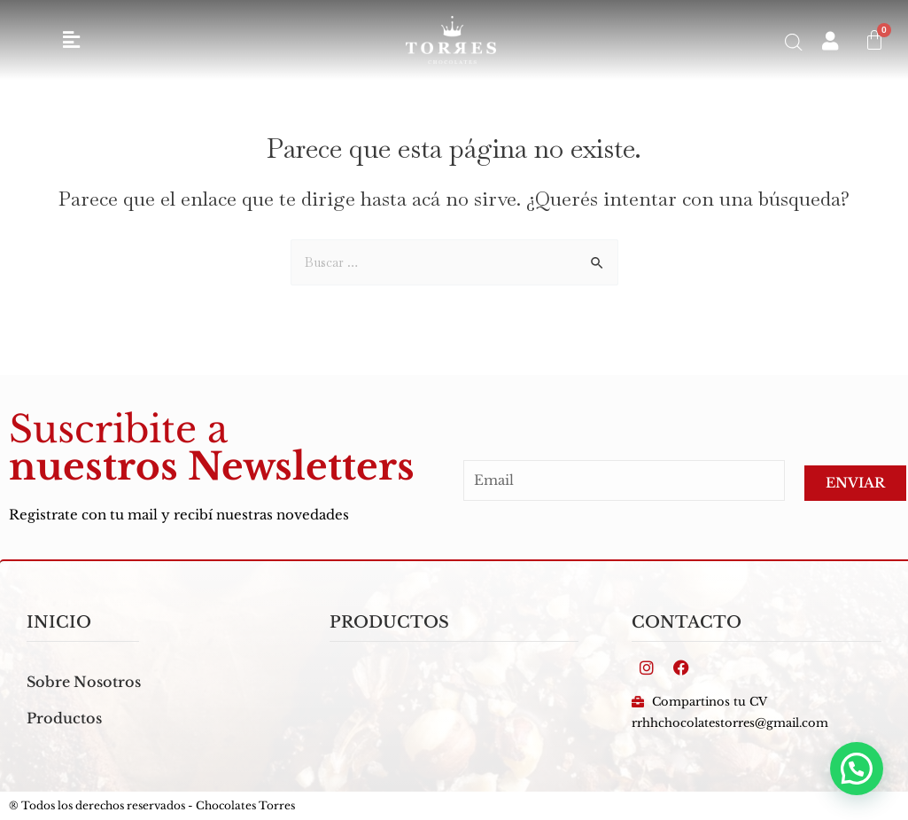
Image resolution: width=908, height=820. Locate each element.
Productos (64, 718)
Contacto (686, 622)
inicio (59, 622)
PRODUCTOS (389, 622)
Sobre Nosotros (84, 682)
